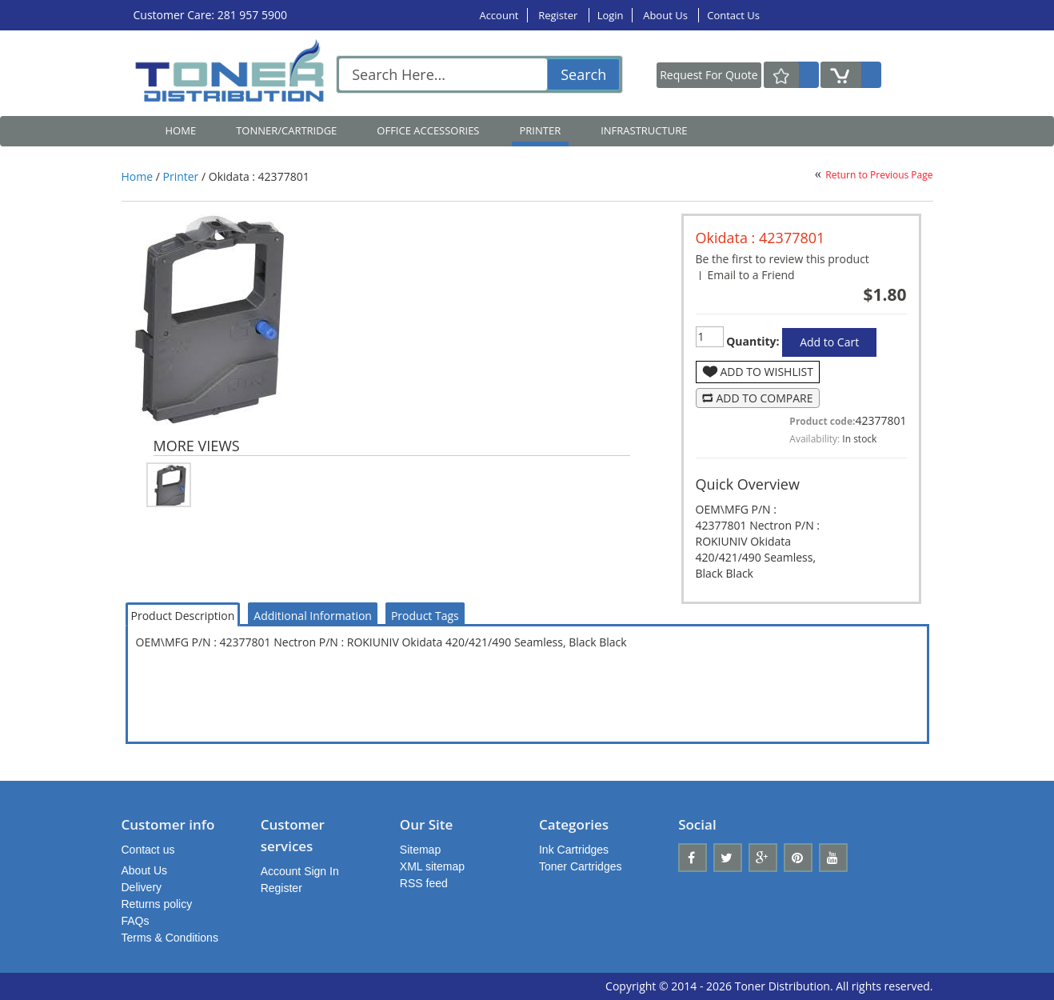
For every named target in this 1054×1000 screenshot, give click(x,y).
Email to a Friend (751, 274)
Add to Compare (765, 398)
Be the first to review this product (782, 258)
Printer (181, 176)
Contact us (148, 849)
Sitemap (420, 849)
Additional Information (313, 615)
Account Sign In (300, 871)
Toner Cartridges (580, 866)
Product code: (822, 421)
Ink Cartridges (574, 849)
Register (559, 15)
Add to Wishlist (767, 371)
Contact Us (733, 15)
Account (498, 15)
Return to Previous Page (878, 175)
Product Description (183, 615)
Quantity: (752, 341)
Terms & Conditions (170, 937)
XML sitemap (432, 866)
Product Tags (425, 615)
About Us (666, 15)
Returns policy (157, 904)
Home (181, 130)
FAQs (136, 920)
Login (610, 15)
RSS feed (424, 883)
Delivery (142, 887)
